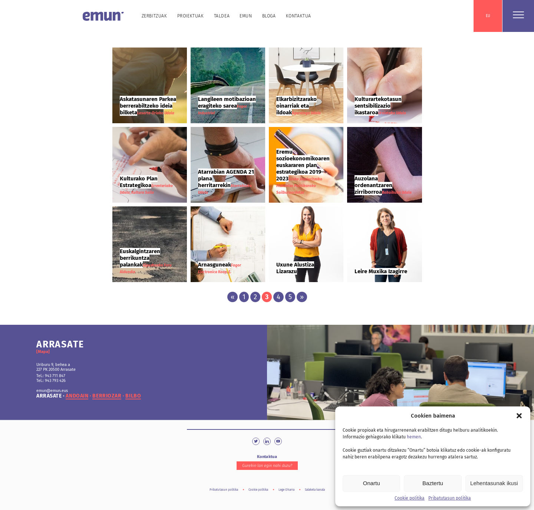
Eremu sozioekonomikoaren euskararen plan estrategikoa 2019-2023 (303, 165)
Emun (246, 16)
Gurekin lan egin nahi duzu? (267, 465)
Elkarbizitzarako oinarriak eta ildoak (296, 106)
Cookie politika (410, 498)
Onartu (371, 483)
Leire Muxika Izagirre (381, 271)
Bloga (269, 16)
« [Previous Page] (232, 297)
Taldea (222, 16)
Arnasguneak (214, 264)
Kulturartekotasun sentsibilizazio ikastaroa (378, 106)
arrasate (49, 396)
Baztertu (432, 483)
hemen (414, 436)
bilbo (133, 396)
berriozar (106, 396)
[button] (519, 415)
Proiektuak (190, 16)
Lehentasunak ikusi (494, 483)
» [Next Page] (302, 297)
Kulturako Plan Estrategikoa (139, 182)
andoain (77, 396)
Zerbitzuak (154, 16)
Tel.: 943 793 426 (51, 380)
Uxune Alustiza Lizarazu (295, 268)
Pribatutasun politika (449, 498)
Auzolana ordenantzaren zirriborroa (373, 185)
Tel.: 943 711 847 (50, 375)
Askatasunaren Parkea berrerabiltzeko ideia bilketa (148, 106)
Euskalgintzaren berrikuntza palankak (140, 258)
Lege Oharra (286, 489)
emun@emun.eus (52, 390)
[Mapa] (43, 351)
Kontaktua (298, 16)
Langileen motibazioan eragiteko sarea (227, 102)
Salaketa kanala (315, 489)
